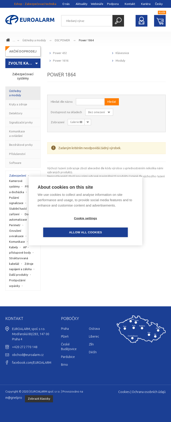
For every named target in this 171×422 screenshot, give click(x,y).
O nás (66, 3)
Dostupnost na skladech (66, 112)
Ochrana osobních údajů (149, 392)
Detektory (15, 113)
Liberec (94, 336)
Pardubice (68, 357)
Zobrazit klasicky (39, 398)
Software (15, 162)
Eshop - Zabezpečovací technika (35, 3)
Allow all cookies (111, 225)
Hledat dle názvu (62, 101)
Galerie (76, 122)
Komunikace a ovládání (17, 133)
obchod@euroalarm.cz (28, 355)
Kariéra (146, 3)
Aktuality (81, 3)
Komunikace (17, 241)
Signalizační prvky (21, 122)
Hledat (118, 21)
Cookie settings (59, 225)
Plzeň (65, 336)
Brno (64, 364)
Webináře (97, 3)
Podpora (113, 3)
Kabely (13, 247)
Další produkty (18, 274)
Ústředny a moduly (34, 40)
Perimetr (14, 225)
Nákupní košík (160, 21)
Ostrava (94, 328)
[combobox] (23, 63)
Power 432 (60, 52)
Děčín (93, 352)
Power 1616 (60, 60)
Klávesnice (122, 52)
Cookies (124, 392)
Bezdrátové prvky (21, 144)
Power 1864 (86, 40)
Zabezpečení (17, 175)
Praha (65, 328)
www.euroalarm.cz (8, 40)
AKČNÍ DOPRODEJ (23, 51)
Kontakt (130, 3)
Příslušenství (17, 153)
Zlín (91, 344)
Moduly (120, 60)
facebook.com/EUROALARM (31, 362)
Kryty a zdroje (18, 104)
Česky (159, 3)
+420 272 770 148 (24, 347)
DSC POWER (62, 40)
